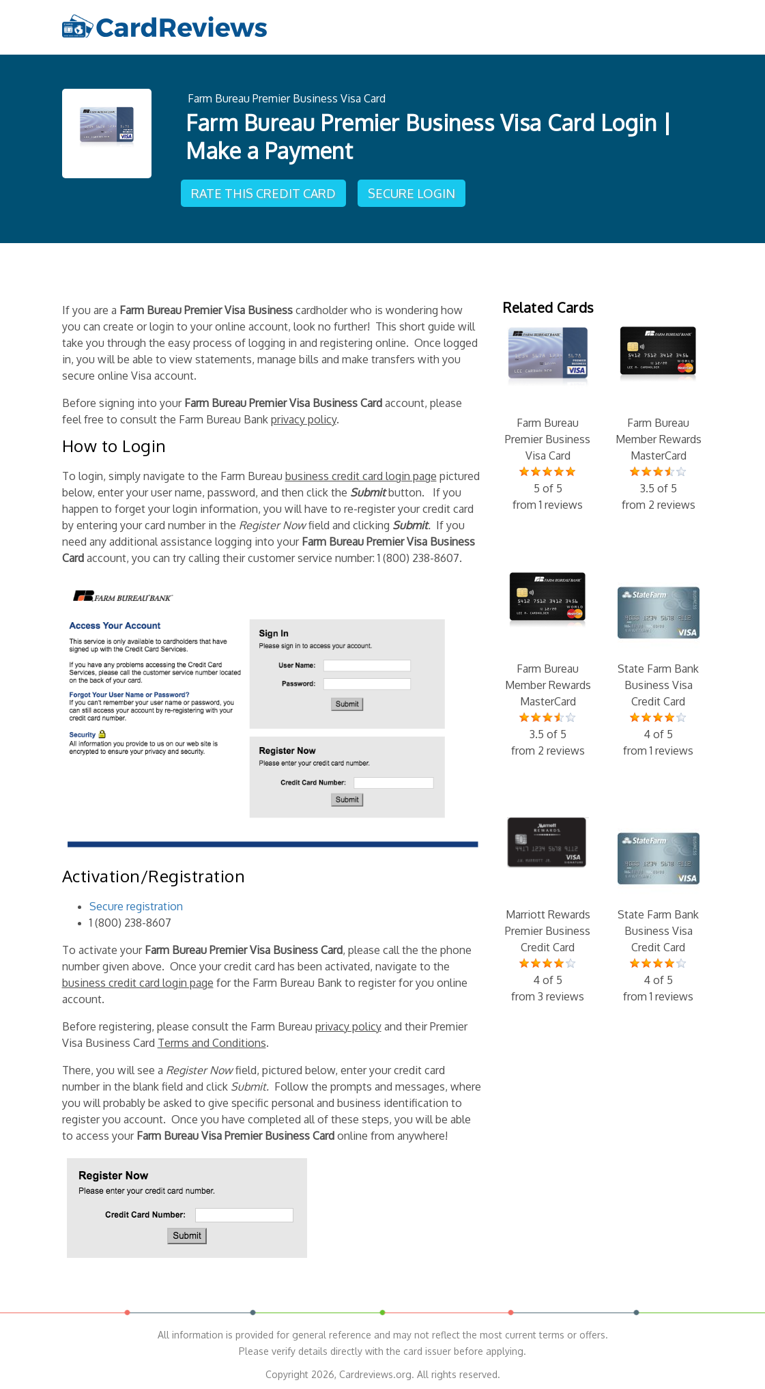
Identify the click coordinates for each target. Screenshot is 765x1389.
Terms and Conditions (212, 1039)
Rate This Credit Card (264, 188)
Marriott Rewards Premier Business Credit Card (548, 907)
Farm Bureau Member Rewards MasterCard (659, 415)
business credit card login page (361, 472)
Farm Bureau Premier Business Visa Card (287, 97)
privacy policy (303, 416)
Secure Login (414, 188)
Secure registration (136, 902)
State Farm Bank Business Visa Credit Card (659, 661)
